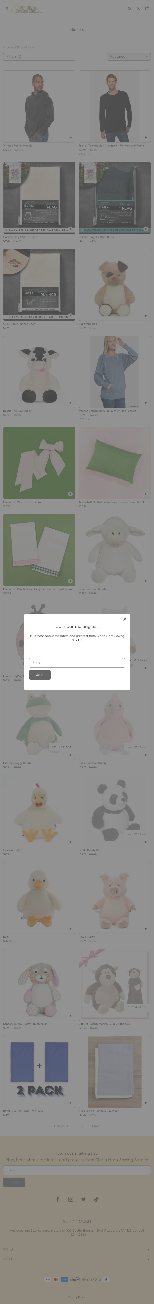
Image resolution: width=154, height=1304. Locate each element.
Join (39, 675)
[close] (124, 619)
